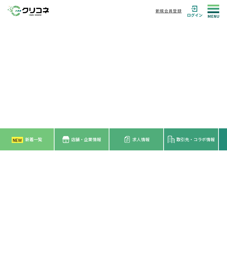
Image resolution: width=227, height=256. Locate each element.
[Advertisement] (113, 75)
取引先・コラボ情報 (191, 139)
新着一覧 (27, 139)
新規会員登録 (168, 11)
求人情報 (136, 139)
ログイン (195, 11)
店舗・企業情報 (81, 139)
